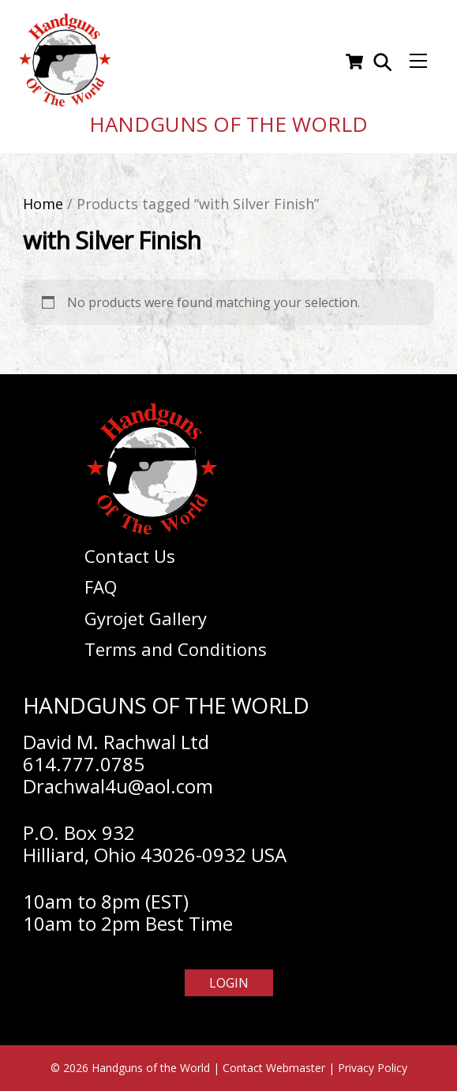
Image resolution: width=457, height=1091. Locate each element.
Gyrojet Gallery (145, 618)
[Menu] (418, 61)
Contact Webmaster (274, 1067)
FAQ (100, 586)
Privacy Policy (372, 1067)
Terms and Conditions (175, 649)
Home (43, 203)
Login (229, 983)
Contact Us (129, 556)
